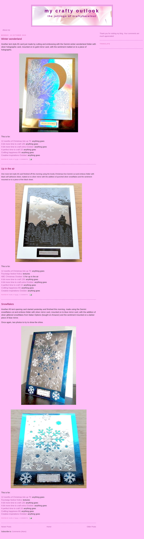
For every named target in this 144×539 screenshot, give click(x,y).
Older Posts (91, 527)
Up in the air (8, 168)
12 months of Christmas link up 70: (16, 141)
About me (6, 30)
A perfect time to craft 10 (12, 150)
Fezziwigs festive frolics (11, 274)
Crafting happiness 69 (10, 152)
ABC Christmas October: (12, 277)
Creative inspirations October (14, 155)
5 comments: (24, 159)
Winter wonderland (11, 39)
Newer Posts (6, 527)
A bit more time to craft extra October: (17, 147)
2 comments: (24, 518)
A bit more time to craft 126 (13, 144)
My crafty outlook (72, 10)
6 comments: (24, 294)
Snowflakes (7, 304)
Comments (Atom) (19, 531)
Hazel (11, 159)
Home (49, 527)
